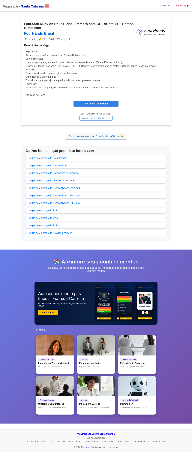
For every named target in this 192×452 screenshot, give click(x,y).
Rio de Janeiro (91, 441)
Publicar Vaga (182, 5)
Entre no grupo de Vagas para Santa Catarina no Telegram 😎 (96, 136)
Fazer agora (48, 312)
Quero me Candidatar (96, 103)
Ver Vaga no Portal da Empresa (96, 118)
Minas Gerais (107, 441)
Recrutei (85, 447)
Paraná (119, 441)
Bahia (127, 441)
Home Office (47, 441)
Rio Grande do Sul (156, 441)
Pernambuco (139, 441)
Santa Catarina (75, 441)
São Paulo (60, 441)
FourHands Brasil (39, 33)
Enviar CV (165, 5)
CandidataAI (33, 441)
